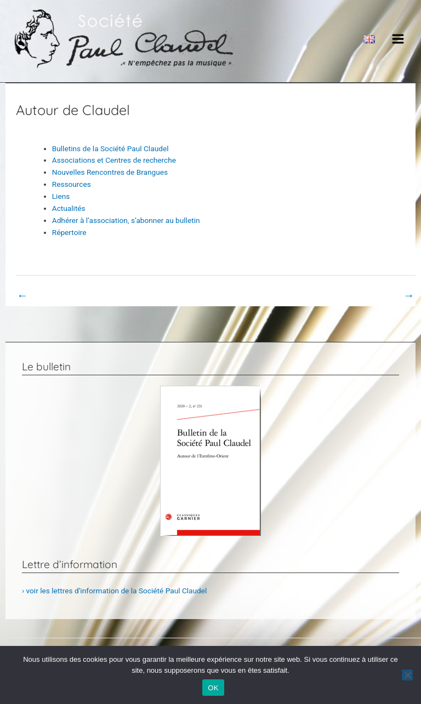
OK (213, 688)
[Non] (407, 674)
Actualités (69, 208)
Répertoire (69, 232)
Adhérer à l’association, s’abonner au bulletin (126, 220)
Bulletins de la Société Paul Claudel (110, 148)
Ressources (71, 184)
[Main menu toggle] (398, 38)
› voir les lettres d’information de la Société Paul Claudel (114, 590)
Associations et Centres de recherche (114, 160)
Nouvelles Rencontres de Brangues (110, 172)
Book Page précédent (59, 295)
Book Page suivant (376, 295)
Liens (61, 196)
